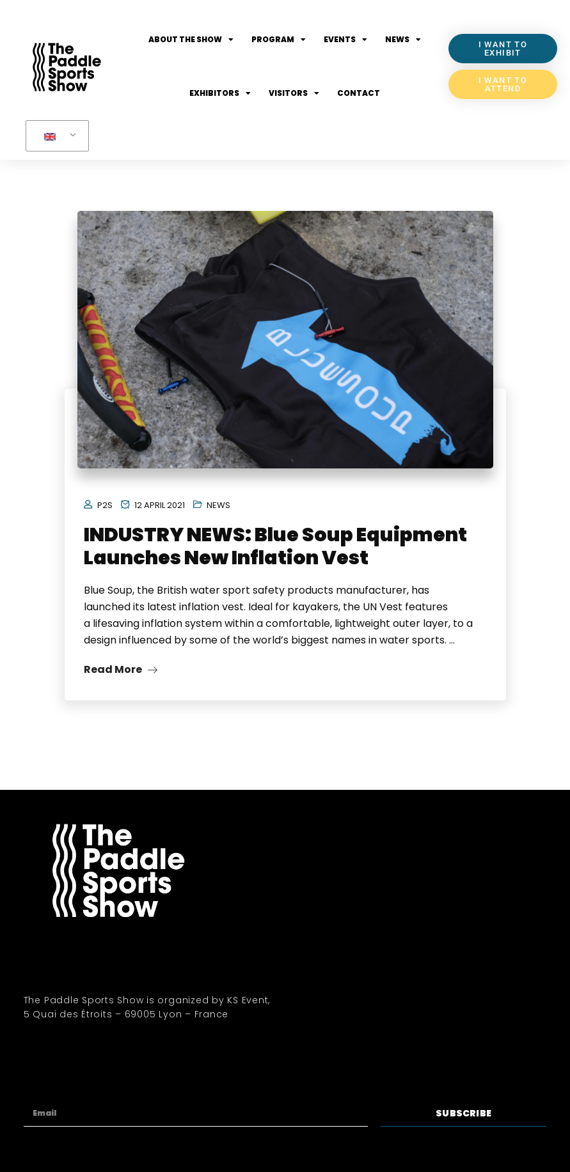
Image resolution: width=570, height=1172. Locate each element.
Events (345, 39)
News (403, 39)
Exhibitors (220, 93)
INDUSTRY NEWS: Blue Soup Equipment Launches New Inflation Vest (275, 546)
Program (278, 39)
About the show (191, 39)
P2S (105, 505)
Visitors (294, 93)
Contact (358, 93)
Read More (120, 669)
